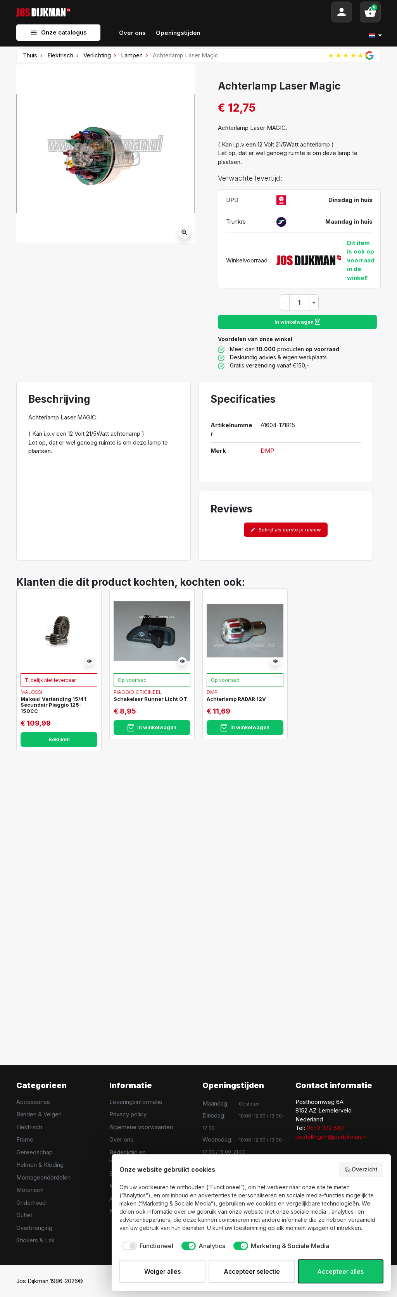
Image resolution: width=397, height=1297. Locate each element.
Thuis (30, 55)
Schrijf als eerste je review (285, 530)
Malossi (31, 692)
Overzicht (361, 1169)
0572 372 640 (325, 1127)
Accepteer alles (340, 1271)
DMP (267, 450)
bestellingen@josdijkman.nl (331, 1136)
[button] (370, 12)
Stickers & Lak (35, 1240)
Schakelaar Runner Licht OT (150, 699)
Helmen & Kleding (40, 1164)
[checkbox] (146, 1245)
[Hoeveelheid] (299, 302)
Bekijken (59, 739)
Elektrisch (60, 55)
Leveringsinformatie (135, 1102)
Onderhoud (31, 1202)
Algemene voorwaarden (141, 1127)
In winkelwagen (297, 322)
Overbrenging (34, 1227)
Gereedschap (34, 1152)
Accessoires (33, 1102)
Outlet (24, 1215)
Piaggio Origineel (138, 692)
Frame (24, 1139)
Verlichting (97, 55)
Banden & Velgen (39, 1114)
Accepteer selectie (252, 1271)
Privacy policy (128, 1114)
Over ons (121, 1139)
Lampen (132, 55)
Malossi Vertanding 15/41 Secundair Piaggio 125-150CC (53, 705)
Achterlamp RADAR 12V (236, 699)
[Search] (200, 12)
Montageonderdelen (43, 1177)
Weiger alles (162, 1271)
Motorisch (29, 1190)
